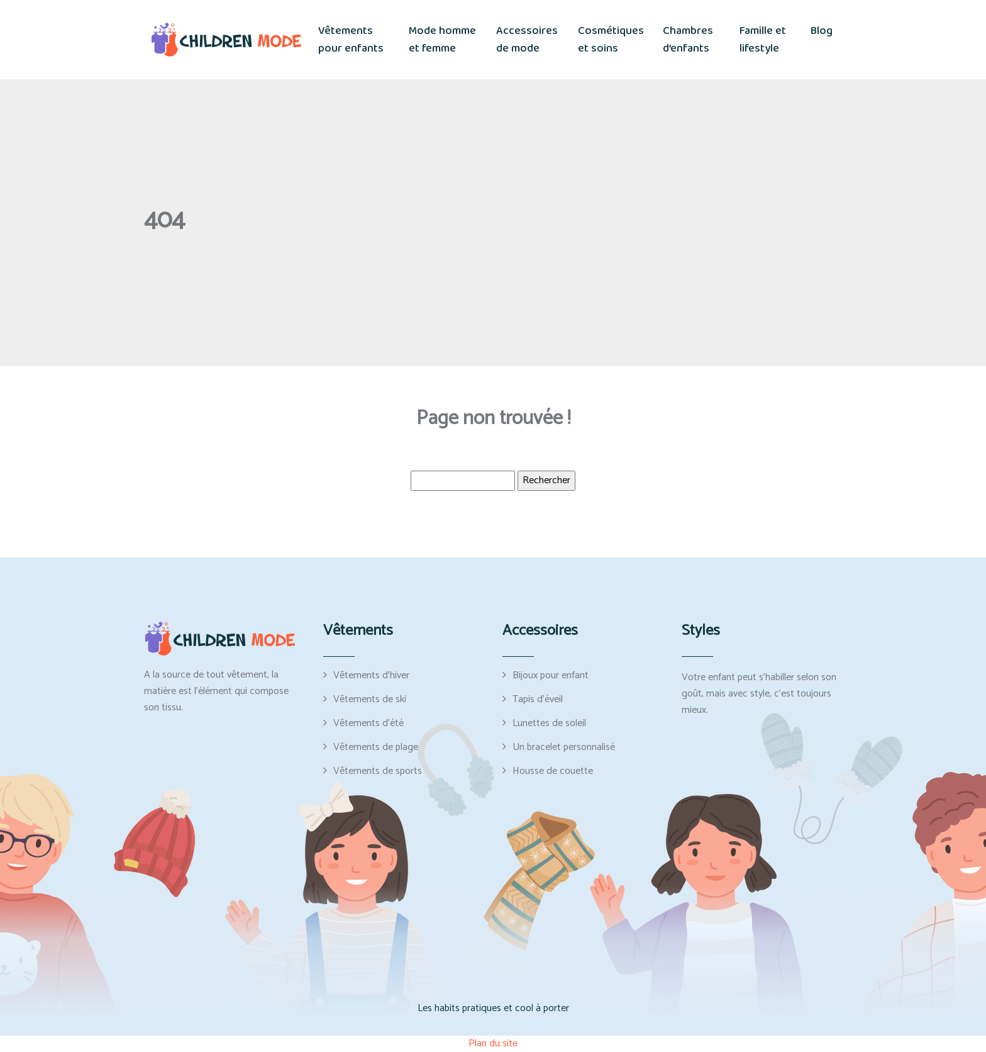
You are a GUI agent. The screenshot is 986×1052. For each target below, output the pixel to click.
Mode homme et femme (442, 39)
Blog (822, 31)
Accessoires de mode (527, 39)
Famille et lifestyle (763, 39)
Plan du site (493, 1043)
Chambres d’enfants (688, 39)
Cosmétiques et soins (611, 39)
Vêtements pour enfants (351, 39)
